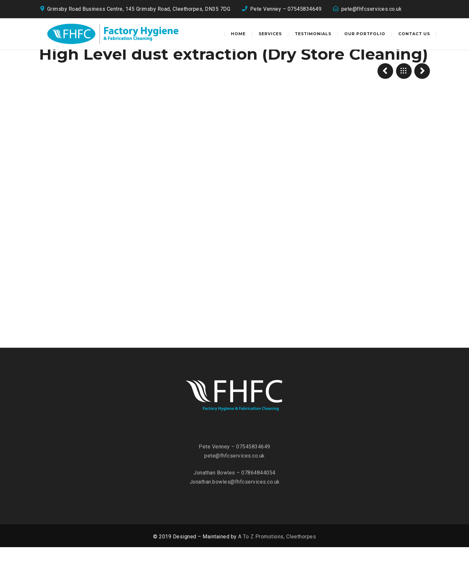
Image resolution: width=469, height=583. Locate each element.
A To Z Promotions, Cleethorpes (277, 572)
